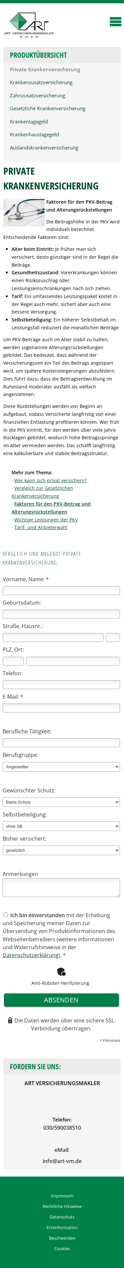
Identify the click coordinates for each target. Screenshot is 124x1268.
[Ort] (73, 661)
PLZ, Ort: (13, 649)
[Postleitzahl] (13, 661)
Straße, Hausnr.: (23, 626)
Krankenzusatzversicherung (41, 82)
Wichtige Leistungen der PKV (46, 520)
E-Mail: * (13, 696)
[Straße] (53, 637)
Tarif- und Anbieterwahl (40, 527)
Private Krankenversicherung (45, 69)
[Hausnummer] (113, 637)
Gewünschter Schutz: (29, 790)
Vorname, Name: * (26, 579)
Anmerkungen (20, 874)
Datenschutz (62, 1217)
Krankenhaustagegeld (34, 134)
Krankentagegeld (29, 121)
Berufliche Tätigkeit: (27, 731)
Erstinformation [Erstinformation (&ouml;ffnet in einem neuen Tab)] (62, 1227)
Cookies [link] (62, 1248)
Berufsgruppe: (20, 754)
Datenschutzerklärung (31, 955)
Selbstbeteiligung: (25, 814)
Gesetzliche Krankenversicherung (47, 108)
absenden (61, 999)
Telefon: (12, 673)
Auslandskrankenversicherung (44, 148)
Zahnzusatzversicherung (37, 95)
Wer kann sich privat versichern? (50, 480)
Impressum (62, 1196)
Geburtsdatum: (22, 602)
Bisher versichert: (24, 838)
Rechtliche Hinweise (62, 1206)
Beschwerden (62, 1238)
